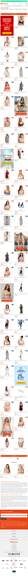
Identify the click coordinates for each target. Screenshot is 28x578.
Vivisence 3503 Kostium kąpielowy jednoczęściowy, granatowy (6, 330)
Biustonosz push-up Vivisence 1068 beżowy (5, 474)
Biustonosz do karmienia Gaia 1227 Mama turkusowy (19, 128)
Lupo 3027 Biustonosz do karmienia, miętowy (6, 106)
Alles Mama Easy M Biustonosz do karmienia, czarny (20, 26)
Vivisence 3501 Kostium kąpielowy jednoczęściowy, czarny (20, 412)
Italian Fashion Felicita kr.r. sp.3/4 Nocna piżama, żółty (20, 361)
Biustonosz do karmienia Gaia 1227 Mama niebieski (6, 195)
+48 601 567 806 (14, 549)
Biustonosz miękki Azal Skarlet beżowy (19, 474)
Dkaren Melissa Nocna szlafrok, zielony (19, 314)
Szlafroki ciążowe (25, 9)
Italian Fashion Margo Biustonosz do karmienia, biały (6, 315)
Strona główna (7, 5)
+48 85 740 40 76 (14, 550)
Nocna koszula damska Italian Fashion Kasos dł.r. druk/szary (6, 144)
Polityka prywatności (22, 524)
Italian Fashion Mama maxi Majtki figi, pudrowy (20, 448)
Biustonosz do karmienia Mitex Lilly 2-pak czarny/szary (19, 211)
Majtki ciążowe (11, 9)
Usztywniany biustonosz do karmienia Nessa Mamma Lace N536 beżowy (20, 196)
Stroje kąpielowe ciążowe (18, 9)
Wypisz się (8, 518)
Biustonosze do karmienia (4, 9)
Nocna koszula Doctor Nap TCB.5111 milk (19, 226)
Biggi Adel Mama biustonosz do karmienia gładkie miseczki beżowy (20, 47)
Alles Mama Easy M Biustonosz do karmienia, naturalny (6, 128)
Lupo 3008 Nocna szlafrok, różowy (4, 448)
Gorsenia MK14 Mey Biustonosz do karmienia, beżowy (6, 277)
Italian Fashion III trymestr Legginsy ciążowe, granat (20, 293)
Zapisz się (3, 518)
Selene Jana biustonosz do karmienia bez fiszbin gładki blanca (20, 62)
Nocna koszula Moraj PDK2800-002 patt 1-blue (20, 77)
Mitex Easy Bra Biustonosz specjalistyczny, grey (6, 77)
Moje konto (14, 533)
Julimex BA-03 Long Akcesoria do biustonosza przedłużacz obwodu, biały (20, 397)
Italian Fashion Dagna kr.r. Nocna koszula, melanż (6, 360)
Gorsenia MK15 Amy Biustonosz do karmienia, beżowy (20, 427)
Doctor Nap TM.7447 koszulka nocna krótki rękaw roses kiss (6, 62)
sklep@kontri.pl (14, 548)
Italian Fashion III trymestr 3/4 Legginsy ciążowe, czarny (20, 277)
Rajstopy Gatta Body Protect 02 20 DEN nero (20, 159)
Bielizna (12, 5)
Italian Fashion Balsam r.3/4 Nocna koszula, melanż (6, 226)
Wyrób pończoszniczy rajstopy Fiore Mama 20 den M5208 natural (6, 242)
